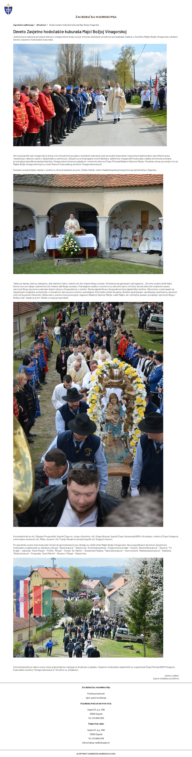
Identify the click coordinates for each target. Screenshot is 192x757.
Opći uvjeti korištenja (96, 697)
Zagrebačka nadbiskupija (96, 17)
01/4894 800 (98, 718)
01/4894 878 (98, 738)
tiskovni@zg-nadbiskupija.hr (96, 742)
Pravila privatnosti (96, 693)
